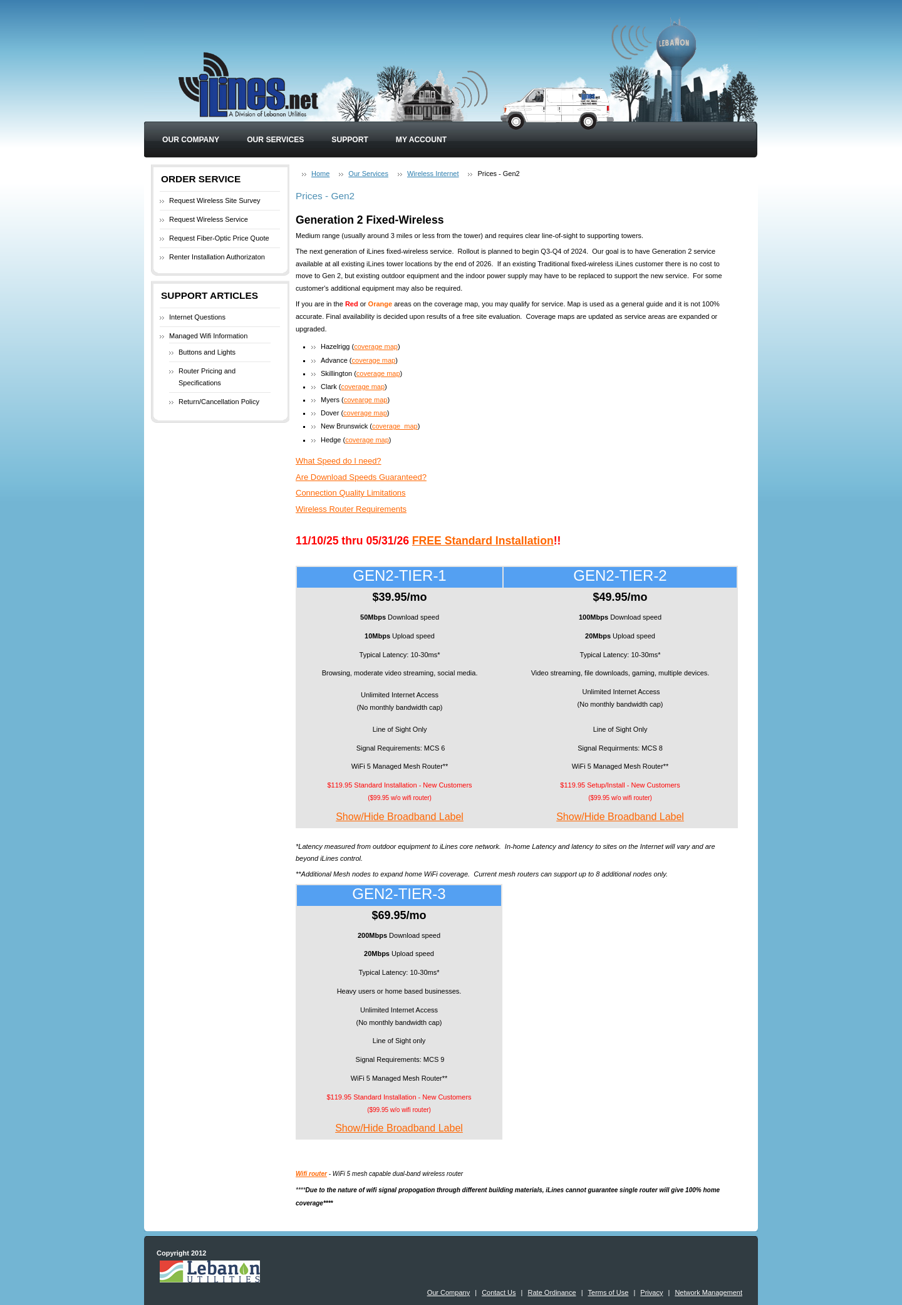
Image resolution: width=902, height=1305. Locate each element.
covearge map (366, 399)
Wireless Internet (433, 173)
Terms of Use (608, 1292)
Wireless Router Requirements (351, 509)
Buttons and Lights (207, 352)
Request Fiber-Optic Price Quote (219, 238)
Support (349, 139)
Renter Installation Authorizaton (217, 257)
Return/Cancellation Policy (219, 401)
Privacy (651, 1292)
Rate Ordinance (552, 1292)
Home (320, 173)
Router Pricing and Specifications (207, 377)
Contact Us (499, 1292)
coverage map (376, 346)
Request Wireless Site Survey (215, 200)
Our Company (190, 139)
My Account (421, 139)
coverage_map (395, 426)
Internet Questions (197, 317)
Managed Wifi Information (208, 336)
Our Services (275, 139)
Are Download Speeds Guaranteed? (361, 477)
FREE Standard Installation (483, 540)
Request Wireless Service (208, 219)
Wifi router (311, 1173)
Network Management (708, 1292)
